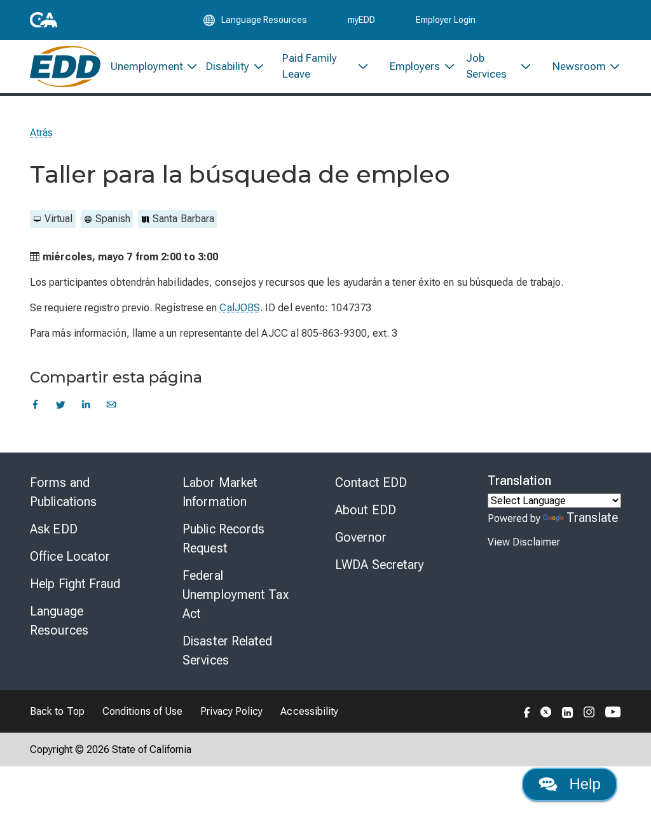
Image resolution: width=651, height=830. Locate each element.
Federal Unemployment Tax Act (235, 597)
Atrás (41, 135)
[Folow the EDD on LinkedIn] (567, 713)
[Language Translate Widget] (554, 503)
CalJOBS (239, 310)
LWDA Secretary (379, 567)
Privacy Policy (231, 714)
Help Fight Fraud (75, 586)
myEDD (361, 20)
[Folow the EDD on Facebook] (527, 713)
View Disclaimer (524, 544)
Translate (580, 520)
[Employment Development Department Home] (65, 68)
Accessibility (309, 714)
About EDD (365, 512)
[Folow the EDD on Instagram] (589, 713)
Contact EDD (371, 485)
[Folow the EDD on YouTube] (613, 713)
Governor (361, 539)
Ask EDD (54, 531)
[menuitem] (148, 68)
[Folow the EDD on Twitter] (546, 713)
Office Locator (70, 558)
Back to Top (57, 714)
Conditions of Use (142, 714)
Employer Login (446, 20)
